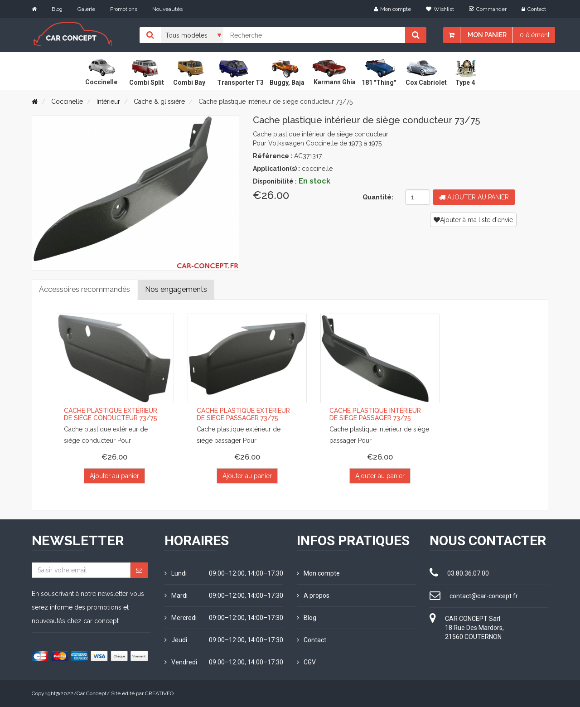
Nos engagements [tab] (176, 289)
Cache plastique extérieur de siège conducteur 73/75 (110, 414)
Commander (488, 9)
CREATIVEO (159, 693)
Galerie (86, 9)
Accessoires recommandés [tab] (84, 289)
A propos (313, 595)
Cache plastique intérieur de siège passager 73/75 (375, 414)
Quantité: (377, 197)
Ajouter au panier (474, 197)
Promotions (123, 9)
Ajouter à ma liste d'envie (473, 219)
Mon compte (392, 9)
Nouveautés (167, 9)
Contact (534, 9)
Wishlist (440, 9)
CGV (306, 662)
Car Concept (91, 693)
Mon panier (487, 35)
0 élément (535, 35)
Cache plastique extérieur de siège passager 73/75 (243, 414)
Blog (57, 9)
